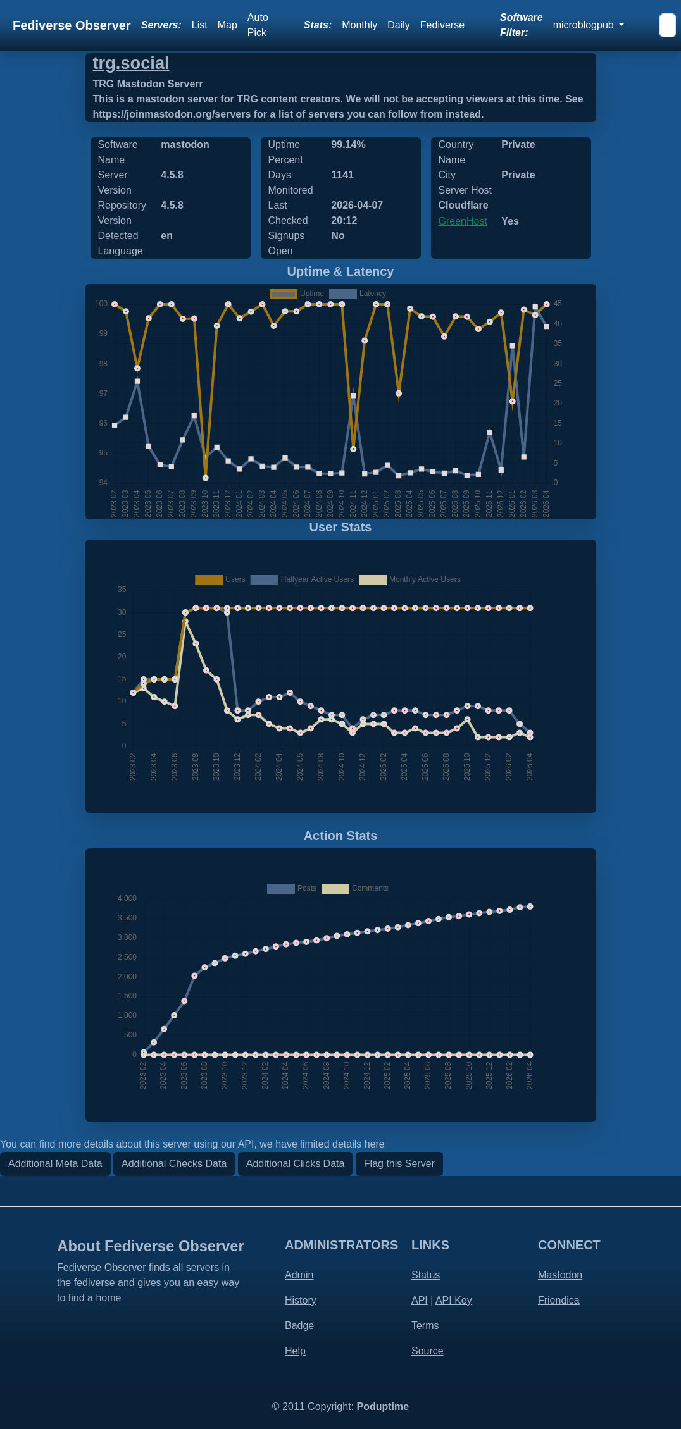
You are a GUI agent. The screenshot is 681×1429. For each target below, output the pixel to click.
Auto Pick (257, 25)
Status (425, 1275)
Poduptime (382, 1406)
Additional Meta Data (55, 1163)
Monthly (359, 25)
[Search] (667, 25)
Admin (299, 1275)
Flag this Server (399, 1163)
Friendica (559, 1300)
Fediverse (442, 25)
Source (427, 1350)
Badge (299, 1325)
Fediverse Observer (72, 25)
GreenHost (463, 221)
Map (227, 25)
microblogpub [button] (585, 25)
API (419, 1300)
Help (295, 1350)
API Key (453, 1300)
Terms (425, 1325)
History (300, 1300)
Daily (398, 25)
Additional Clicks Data (295, 1163)
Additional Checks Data (174, 1163)
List (200, 25)
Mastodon (560, 1275)
